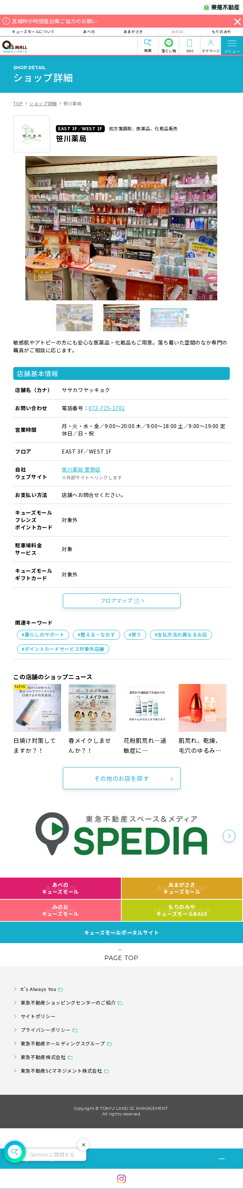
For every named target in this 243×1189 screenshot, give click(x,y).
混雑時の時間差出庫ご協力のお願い (54, 21)
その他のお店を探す (121, 778)
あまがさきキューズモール (182, 888)
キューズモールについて (34, 31)
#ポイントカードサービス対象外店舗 (63, 648)
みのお (176, 31)
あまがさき (133, 31)
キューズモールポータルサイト (121, 932)
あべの (90, 31)
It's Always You (39, 988)
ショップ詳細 (43, 103)
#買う (135, 634)
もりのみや (219, 31)
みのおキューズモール (60, 910)
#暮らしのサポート (43, 634)
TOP (18, 103)
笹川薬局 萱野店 (81, 469)
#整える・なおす (96, 634)
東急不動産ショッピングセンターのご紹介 (68, 1002)
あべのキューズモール (60, 888)
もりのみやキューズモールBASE (182, 910)
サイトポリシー (38, 1016)
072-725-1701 (107, 408)
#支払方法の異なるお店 (181, 634)
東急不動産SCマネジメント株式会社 (61, 1070)
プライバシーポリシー (46, 1029)
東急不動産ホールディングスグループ (63, 1043)
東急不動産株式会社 (43, 1057)
